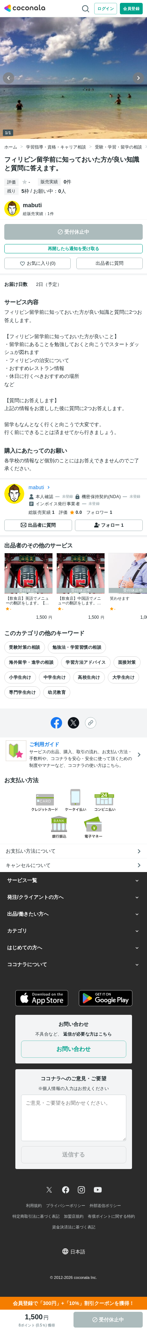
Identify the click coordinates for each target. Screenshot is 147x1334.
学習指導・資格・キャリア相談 (56, 147)
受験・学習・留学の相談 (118, 147)
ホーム (10, 147)
